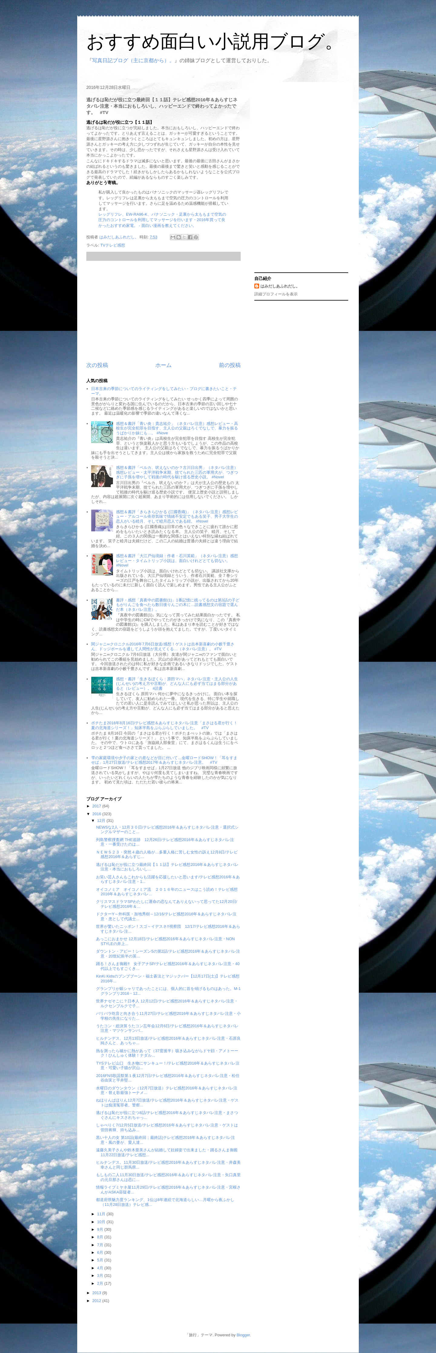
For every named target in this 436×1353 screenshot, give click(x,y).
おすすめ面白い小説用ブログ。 (214, 41)
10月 (102, 1222)
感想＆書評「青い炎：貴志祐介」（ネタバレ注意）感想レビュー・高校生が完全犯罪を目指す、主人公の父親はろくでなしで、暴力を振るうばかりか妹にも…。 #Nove (177, 428)
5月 (100, 1260)
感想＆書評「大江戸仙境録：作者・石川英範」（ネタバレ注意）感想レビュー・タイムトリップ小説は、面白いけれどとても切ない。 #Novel (177, 560)
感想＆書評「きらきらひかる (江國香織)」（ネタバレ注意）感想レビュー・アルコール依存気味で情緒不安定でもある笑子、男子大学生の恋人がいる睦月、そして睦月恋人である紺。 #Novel (177, 516)
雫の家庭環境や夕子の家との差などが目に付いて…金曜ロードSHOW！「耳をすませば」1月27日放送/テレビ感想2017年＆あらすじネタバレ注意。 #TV (164, 760)
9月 (100, 1229)
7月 (100, 1245)
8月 (100, 1237)
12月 (102, 820)
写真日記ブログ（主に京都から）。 (133, 60)
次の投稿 (97, 365)
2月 (100, 1283)
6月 (100, 1252)
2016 (97, 814)
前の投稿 (230, 365)
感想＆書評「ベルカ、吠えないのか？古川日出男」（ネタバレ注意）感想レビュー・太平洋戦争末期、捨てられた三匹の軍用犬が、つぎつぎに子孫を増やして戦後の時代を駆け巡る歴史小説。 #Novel (177, 472)
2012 (97, 1300)
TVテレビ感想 (112, 245)
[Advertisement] (163, 311)
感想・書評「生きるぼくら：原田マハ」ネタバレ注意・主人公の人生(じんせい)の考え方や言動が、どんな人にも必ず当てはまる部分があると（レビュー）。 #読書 (177, 684)
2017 (97, 806)
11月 (102, 1214)
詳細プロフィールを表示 (276, 294)
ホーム (163, 365)
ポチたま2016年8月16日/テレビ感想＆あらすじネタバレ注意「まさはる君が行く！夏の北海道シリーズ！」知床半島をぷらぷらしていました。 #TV (164, 725)
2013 (97, 1293)
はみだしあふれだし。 (280, 286)
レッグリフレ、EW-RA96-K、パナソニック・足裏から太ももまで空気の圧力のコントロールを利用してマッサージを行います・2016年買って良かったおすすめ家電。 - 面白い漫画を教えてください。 (162, 219)
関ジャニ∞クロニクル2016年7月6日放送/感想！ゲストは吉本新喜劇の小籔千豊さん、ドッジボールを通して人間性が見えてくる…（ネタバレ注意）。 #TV (162, 646)
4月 (100, 1268)
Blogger (243, 1335)
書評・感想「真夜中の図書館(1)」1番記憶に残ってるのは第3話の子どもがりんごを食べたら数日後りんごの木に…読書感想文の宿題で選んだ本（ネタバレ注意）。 (177, 605)
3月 (100, 1275)
